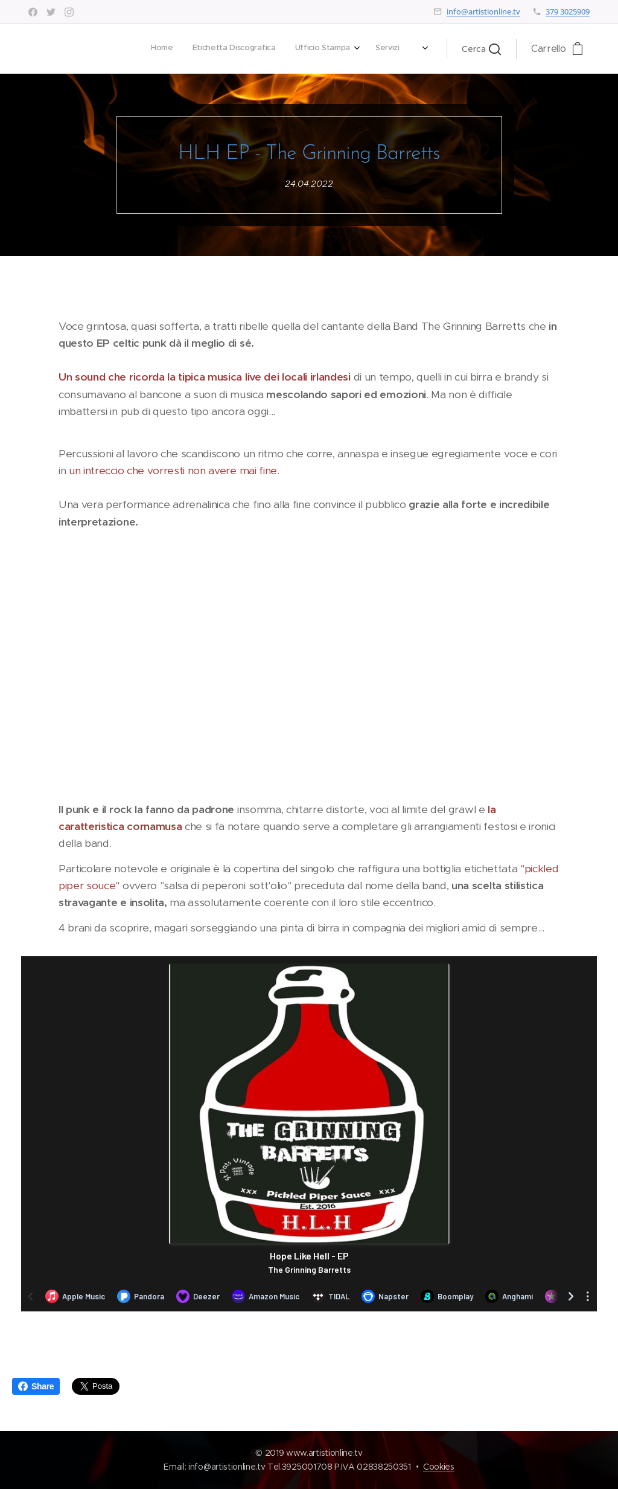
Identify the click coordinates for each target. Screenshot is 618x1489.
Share (36, 1386)
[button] (481, 49)
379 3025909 (568, 11)
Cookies (438, 1466)
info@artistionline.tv (483, 11)
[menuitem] (248, 49)
